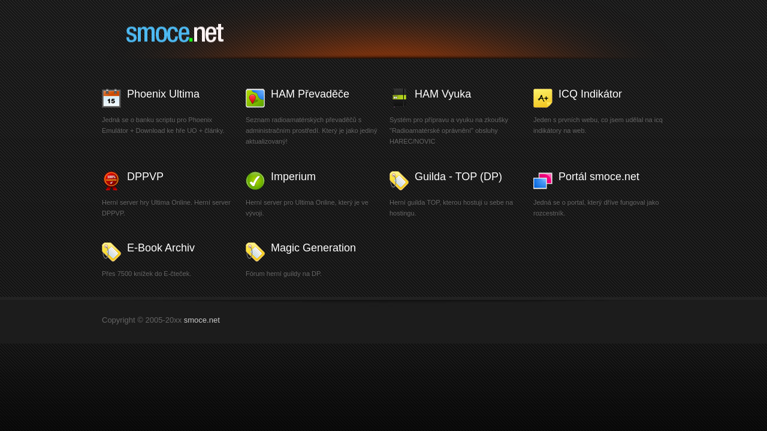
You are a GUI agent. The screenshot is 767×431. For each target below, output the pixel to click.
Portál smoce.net (598, 177)
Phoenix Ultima (163, 94)
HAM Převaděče (310, 94)
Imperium (293, 177)
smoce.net (193, 35)
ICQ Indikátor (590, 94)
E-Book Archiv (161, 248)
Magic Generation (313, 248)
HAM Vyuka (443, 94)
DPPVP (145, 177)
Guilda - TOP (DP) (458, 177)
